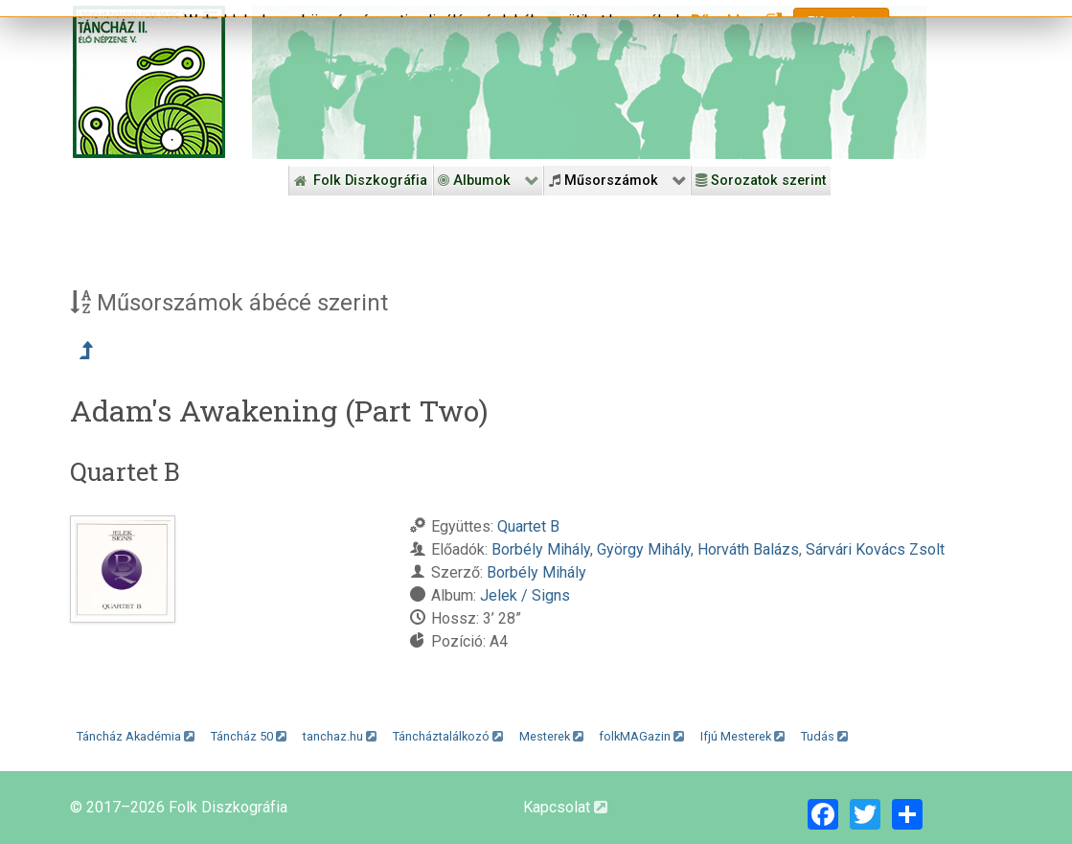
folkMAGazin (641, 736)
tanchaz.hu (339, 736)
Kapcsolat (565, 807)
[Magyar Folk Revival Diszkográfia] (149, 82)
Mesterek (551, 736)
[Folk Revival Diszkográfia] (589, 82)
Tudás (824, 736)
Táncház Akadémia (135, 736)
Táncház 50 (248, 736)
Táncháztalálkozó (448, 736)
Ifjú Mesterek (742, 736)
